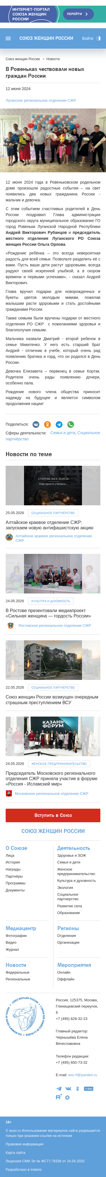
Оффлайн (65, 979)
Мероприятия (74, 965)
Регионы (68, 928)
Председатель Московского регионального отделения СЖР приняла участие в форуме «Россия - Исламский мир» (52, 778)
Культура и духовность (50, 601)
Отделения (66, 936)
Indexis (36, 1170)
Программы (15, 883)
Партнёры (14, 876)
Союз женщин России (46, 38)
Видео (11, 942)
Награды (13, 869)
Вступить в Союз (53, 815)
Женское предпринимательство (59, 764)
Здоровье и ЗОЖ (71, 855)
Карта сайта (15, 1153)
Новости (16, 965)
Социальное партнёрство (53, 513)
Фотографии (16, 936)
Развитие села (69, 906)
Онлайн (64, 972)
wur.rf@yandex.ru (82, 1075)
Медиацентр (21, 928)
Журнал (12, 949)
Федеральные (17, 972)
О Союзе (16, 848)
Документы (15, 890)
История (13, 862)
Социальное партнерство (68, 896)
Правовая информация (25, 1144)
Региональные (18, 979)
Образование (68, 913)
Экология (65, 888)
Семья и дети (62, 432)
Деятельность (73, 848)
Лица (10, 855)
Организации (68, 942)
